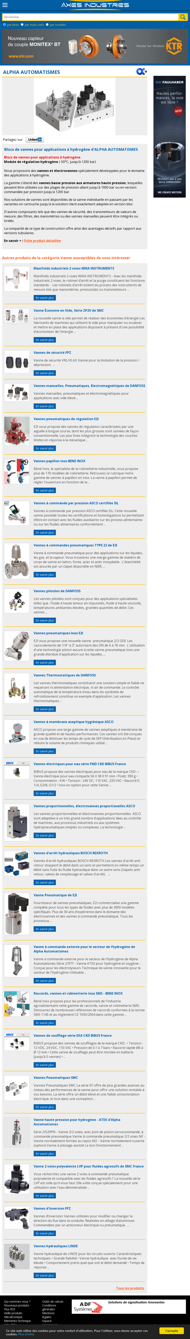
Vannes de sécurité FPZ (52, 352)
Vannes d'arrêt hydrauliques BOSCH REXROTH (71, 853)
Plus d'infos (26, 1334)
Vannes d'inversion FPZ (52, 1208)
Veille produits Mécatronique (13, 1315)
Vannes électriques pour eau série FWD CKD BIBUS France (80, 764)
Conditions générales (49, 1307)
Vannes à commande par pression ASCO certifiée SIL (76, 503)
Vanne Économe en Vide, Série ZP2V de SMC (69, 310)
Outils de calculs (52, 1301)
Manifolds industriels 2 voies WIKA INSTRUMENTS (74, 268)
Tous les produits (130, 1288)
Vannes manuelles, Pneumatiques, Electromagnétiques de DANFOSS (89, 385)
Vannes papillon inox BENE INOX (59, 461)
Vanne (66, 257)
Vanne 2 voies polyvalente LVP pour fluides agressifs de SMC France (89, 1166)
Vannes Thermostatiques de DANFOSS (65, 675)
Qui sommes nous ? (17, 1301)
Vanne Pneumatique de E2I (55, 895)
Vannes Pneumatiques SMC (56, 1077)
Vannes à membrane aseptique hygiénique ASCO (74, 722)
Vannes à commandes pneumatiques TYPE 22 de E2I (75, 545)
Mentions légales (48, 1315)
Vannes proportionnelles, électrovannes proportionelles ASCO (84, 806)
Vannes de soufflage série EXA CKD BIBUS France (73, 1035)
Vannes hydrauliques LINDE (56, 1246)
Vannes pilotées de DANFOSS (57, 591)
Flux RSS (9, 1309)
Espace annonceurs (50, 1323)
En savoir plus (45, 298)
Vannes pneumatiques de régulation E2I (66, 419)
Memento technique (17, 1321)
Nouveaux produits (16, 1305)
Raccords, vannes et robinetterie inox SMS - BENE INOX (78, 993)
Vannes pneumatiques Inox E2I (58, 633)
